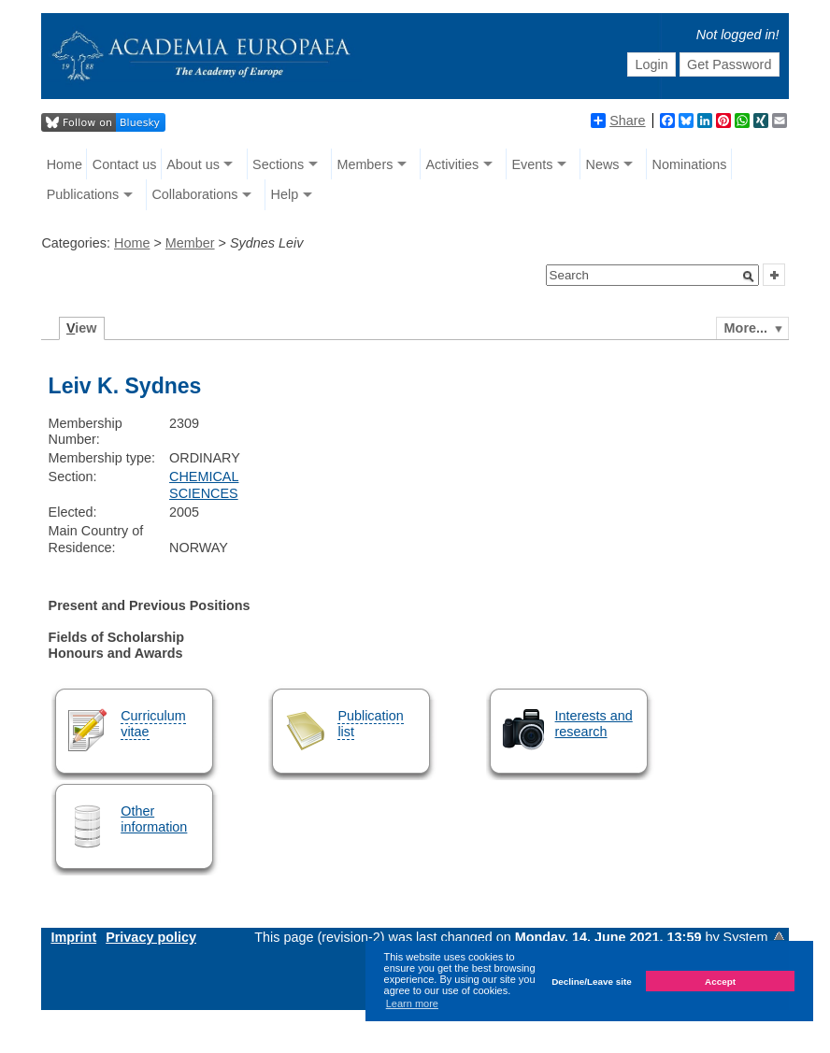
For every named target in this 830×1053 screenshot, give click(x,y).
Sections (278, 164)
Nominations (689, 164)
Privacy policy (151, 937)
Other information (154, 819)
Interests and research (594, 723)
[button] (748, 276)
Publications (83, 194)
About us (193, 164)
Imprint (73, 937)
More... (745, 327)
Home (64, 164)
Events (531, 164)
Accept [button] (720, 981)
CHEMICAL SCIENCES (203, 484)
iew (81, 327)
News (602, 164)
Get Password (729, 64)
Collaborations (194, 194)
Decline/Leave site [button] (591, 981)
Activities (452, 164)
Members (364, 164)
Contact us (125, 164)
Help (285, 194)
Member (190, 242)
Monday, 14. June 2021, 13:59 (610, 937)
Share (618, 120)
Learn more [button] (412, 1003)
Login (651, 64)
